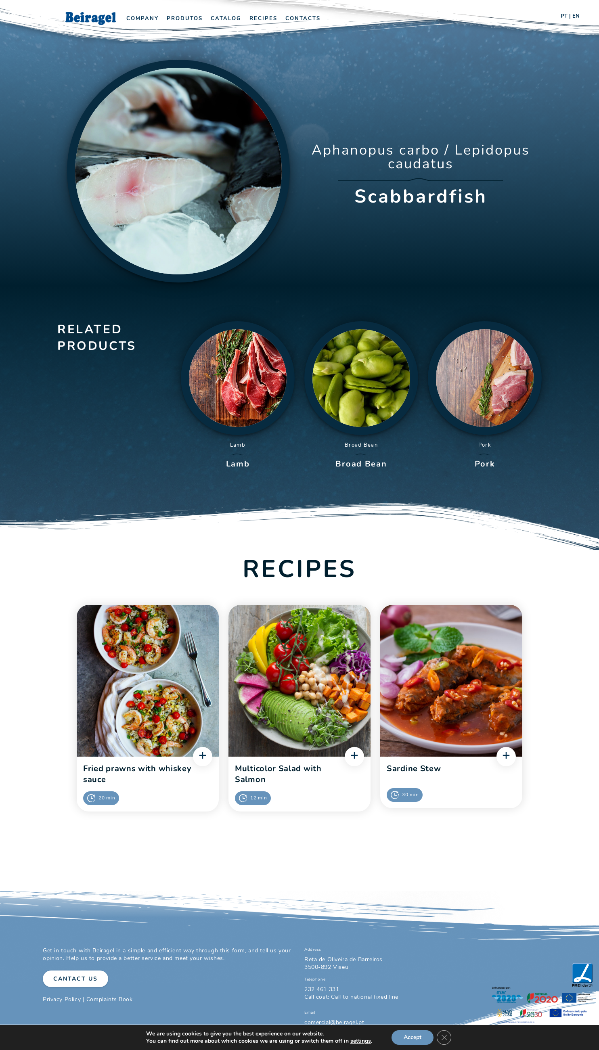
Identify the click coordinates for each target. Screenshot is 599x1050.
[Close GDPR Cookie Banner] (444, 1037)
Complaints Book (109, 999)
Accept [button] (412, 1037)
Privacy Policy (62, 999)
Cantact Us (75, 979)
